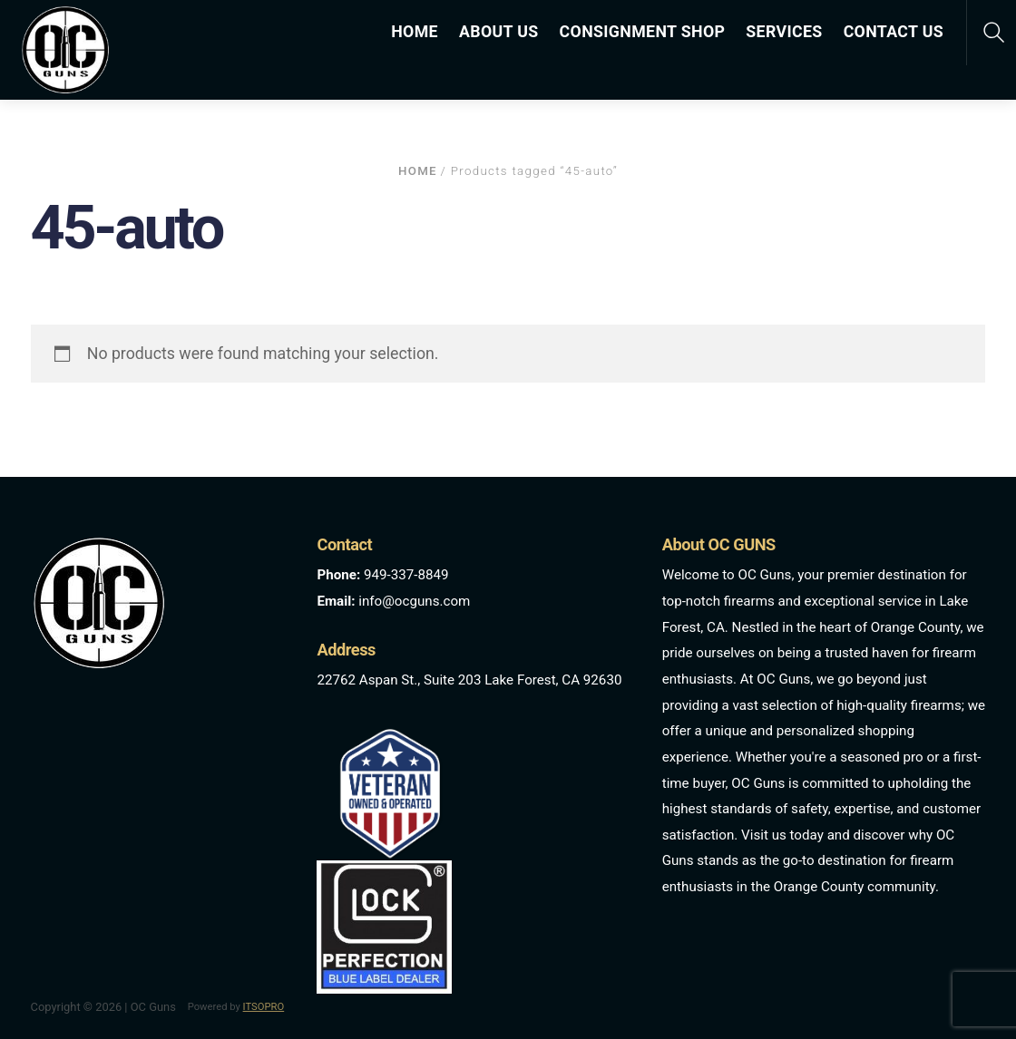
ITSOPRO (264, 1007)
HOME (414, 32)
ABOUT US (499, 32)
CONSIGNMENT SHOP (643, 32)
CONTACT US (893, 32)
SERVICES (784, 32)
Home (417, 171)
